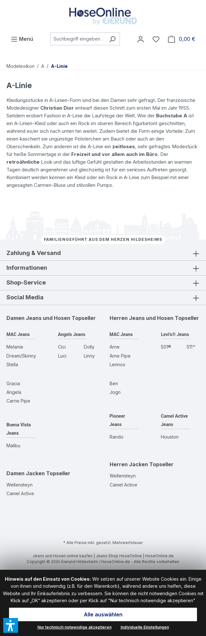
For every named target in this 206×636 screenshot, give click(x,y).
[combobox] (77, 38)
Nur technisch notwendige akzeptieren (74, 627)
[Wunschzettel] (156, 38)
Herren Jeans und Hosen (141, 318)
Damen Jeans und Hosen (38, 318)
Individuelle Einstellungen (145, 627)
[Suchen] (112, 38)
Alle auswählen (103, 614)
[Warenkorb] (182, 38)
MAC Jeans (18, 334)
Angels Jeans (71, 334)
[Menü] (21, 38)
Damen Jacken (25, 473)
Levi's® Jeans (175, 334)
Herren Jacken (129, 464)
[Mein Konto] (140, 38)
